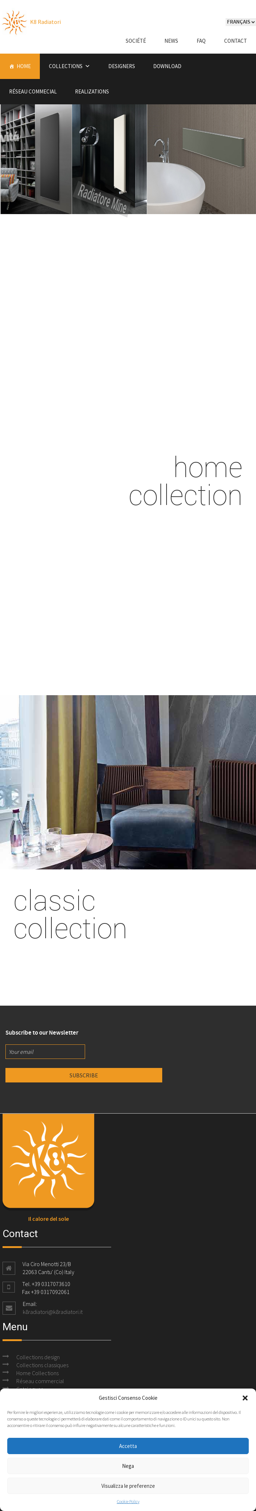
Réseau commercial (40, 1381)
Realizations (92, 91)
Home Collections (37, 1373)
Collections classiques (42, 1365)
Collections (66, 66)
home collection (186, 480)
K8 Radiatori (30, 21)
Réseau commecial (33, 91)
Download (167, 66)
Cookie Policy (128, 1501)
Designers (121, 66)
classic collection (70, 913)
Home (24, 66)
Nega (128, 1465)
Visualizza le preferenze (128, 1485)
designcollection (128, 352)
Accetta (128, 1446)
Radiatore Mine (84, 197)
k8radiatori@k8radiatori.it (53, 1311)
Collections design (38, 1357)
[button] (245, 1398)
